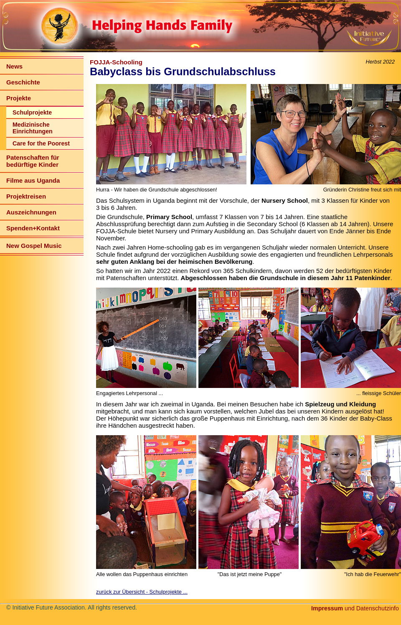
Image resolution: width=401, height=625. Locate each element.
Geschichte (23, 82)
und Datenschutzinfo (355, 608)
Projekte (18, 98)
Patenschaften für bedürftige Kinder (32, 161)
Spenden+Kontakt (33, 228)
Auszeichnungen (31, 212)
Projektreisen (26, 196)
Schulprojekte (32, 112)
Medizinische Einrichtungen (33, 128)
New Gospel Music (34, 245)
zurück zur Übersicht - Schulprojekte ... (142, 592)
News (14, 66)
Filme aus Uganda (33, 180)
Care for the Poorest (41, 143)
